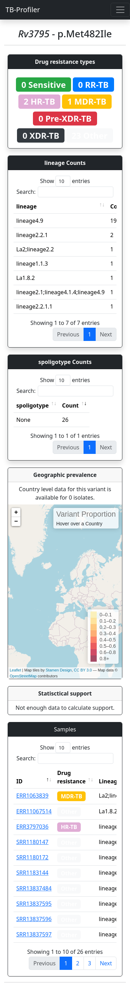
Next (106, 963)
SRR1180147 (32, 842)
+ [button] (16, 512)
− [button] (16, 521)
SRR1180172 (32, 857)
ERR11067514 (34, 811)
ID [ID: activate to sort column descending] (19, 781)
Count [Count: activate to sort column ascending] (70, 405)
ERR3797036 (32, 826)
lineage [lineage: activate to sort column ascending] (26, 206)
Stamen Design (59, 670)
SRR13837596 (34, 919)
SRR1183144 (32, 872)
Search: (65, 192)
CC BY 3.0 (83, 670)
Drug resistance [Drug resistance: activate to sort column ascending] (71, 777)
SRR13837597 (34, 934)
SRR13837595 (34, 903)
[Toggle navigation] (120, 10)
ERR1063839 (32, 795)
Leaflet (15, 670)
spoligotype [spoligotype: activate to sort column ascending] (32, 405)
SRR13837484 (34, 888)
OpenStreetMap (23, 676)
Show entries (65, 181)
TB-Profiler (23, 9)
